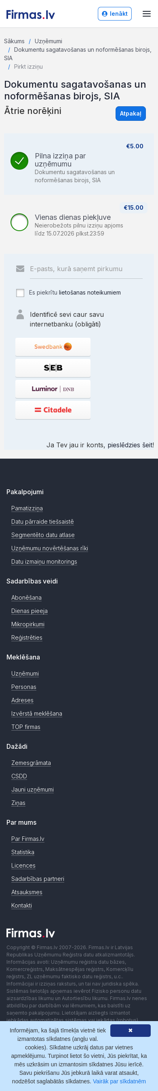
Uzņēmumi (48, 41)
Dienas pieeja (29, 610)
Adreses (22, 700)
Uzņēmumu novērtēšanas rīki (49, 548)
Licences (23, 865)
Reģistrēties (26, 637)
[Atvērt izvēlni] (147, 14)
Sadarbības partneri (37, 878)
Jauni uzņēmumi (32, 789)
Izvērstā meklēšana (36, 713)
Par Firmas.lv (27, 838)
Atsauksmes (26, 892)
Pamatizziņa (27, 508)
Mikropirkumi (27, 624)
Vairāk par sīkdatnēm (119, 1081)
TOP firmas (25, 726)
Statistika (22, 852)
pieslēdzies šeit (129, 445)
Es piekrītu (68, 293)
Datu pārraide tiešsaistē (42, 521)
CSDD (19, 776)
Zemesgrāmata (31, 762)
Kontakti (21, 905)
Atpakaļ (130, 113)
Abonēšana (26, 597)
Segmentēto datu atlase (43, 534)
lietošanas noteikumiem (90, 292)
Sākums (14, 41)
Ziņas (18, 802)
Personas (23, 686)
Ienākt (115, 13)
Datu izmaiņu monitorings (44, 561)
